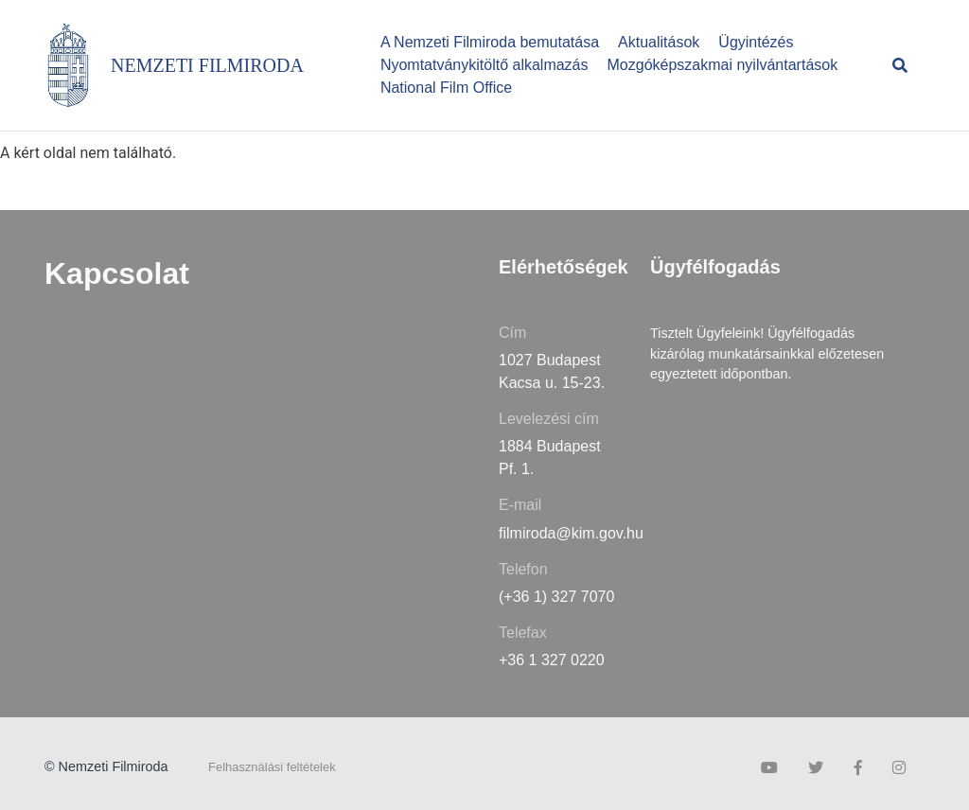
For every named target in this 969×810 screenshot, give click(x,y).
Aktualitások (658, 42)
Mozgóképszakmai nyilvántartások (723, 65)
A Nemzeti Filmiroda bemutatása (489, 42)
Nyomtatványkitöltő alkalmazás (484, 65)
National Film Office (446, 87)
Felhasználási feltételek (272, 767)
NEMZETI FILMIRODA (207, 65)
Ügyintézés (755, 42)
